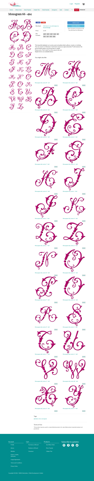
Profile (12, 444)
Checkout (30, 451)
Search (76, 9)
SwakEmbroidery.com (20, 5)
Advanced (82, 9)
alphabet (36, 418)
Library (12, 448)
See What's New (50, 444)
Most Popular (27, 10)
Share (38, 22)
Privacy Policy (14, 466)
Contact (67, 10)
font (40, 418)
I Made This (37, 10)
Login (71, 4)
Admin (41, 473)
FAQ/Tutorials (45, 10)
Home (11, 10)
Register (77, 4)
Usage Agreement (15, 459)
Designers (54, 10)
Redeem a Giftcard (33, 448)
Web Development (34, 473)
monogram (44, 418)
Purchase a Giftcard (33, 444)
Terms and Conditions (16, 462)
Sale (61, 10)
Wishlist (13, 451)
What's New (18, 10)
